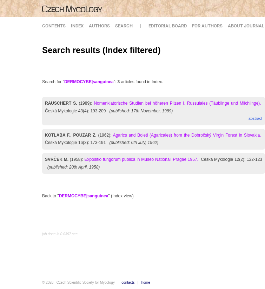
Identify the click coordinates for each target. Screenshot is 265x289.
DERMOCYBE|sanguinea (89, 81)
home (145, 282)
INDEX (77, 25)
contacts (127, 282)
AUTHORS (99, 25)
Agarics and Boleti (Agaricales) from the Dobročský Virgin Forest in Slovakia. (187, 135)
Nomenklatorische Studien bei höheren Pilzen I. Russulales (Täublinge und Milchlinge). (177, 103)
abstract (255, 118)
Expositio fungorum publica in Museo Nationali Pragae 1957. (141, 159)
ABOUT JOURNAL (246, 25)
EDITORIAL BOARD (167, 25)
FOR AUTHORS (207, 25)
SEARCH (124, 25)
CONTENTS (54, 25)
